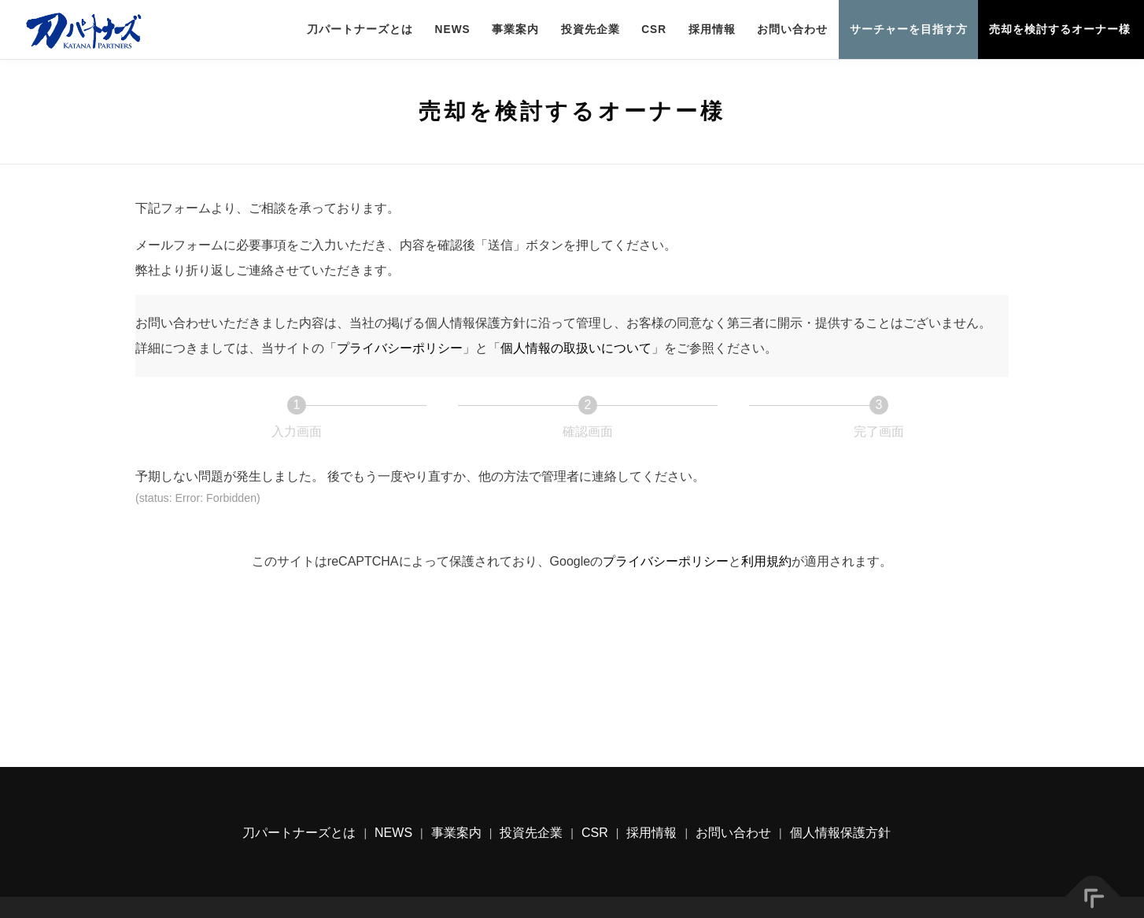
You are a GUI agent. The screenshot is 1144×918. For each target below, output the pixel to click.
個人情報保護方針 (840, 832)
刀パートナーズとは (360, 29)
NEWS (453, 29)
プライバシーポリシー (400, 348)
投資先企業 (590, 29)
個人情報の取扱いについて (575, 348)
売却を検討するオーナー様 (1060, 29)
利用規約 (766, 561)
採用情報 (712, 29)
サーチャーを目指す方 (909, 29)
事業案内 (515, 29)
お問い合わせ (792, 29)
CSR (653, 29)
